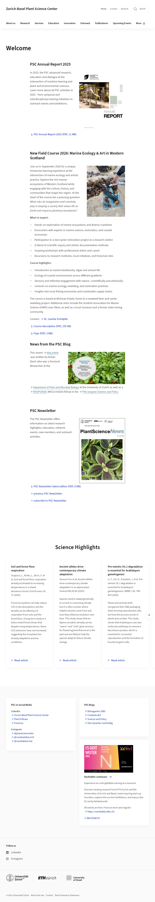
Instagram (14, 859)
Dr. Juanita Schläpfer (56, 319)
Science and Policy (96, 719)
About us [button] (10, 23)
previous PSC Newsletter (48, 494)
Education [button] (53, 23)
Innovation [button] (70, 23)
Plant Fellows (21, 719)
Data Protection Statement (67, 895)
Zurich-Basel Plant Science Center (31, 715)
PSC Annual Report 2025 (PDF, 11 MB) (55, 134)
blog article (52, 352)
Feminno (18, 723)
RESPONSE (40, 392)
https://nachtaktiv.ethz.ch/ (101, 811)
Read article (21, 660)
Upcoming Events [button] (122, 23)
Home (103, 8)
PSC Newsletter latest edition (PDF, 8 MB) (57, 486)
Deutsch (124, 8)
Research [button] (25, 23)
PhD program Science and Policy (100, 392)
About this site (37, 895)
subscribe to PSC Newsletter (50, 501)
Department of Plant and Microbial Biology (56, 387)
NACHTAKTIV (93, 818)
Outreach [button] (85, 23)
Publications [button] (101, 23)
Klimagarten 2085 (96, 711)
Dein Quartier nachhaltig (100, 723)
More (140, 23)
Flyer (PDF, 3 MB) (43, 333)
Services (39, 23)
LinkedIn (13, 852)
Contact (113, 8)
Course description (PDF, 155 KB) (52, 326)
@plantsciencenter (24, 733)
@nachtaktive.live (23, 741)
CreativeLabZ (94, 715)
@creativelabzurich (24, 737)
